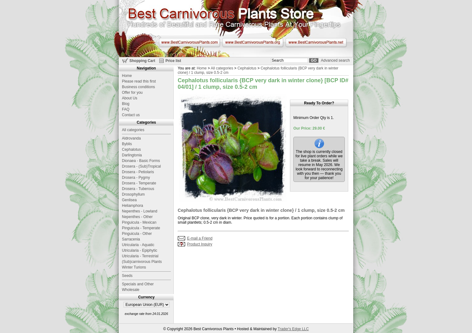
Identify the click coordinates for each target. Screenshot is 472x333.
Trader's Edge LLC (293, 329)
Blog (125, 104)
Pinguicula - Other (137, 233)
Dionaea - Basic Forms (141, 161)
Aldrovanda (131, 138)
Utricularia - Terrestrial (140, 256)
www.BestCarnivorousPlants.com (189, 42)
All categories (222, 68)
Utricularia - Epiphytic (139, 250)
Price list (173, 61)
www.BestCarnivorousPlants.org (252, 42)
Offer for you (132, 92)
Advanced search (335, 60)
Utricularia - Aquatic (138, 245)
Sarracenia (131, 239)
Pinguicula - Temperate (141, 228)
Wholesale (130, 290)
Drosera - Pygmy (136, 177)
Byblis (127, 144)
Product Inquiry (199, 244)
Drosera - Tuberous (138, 189)
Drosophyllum (133, 194)
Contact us (131, 115)
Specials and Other (138, 284)
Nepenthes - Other (137, 217)
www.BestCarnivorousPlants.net (316, 42)
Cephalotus (247, 68)
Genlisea (129, 200)
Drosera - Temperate (139, 183)
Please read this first (139, 81)
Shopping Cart (142, 61)
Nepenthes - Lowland (139, 211)
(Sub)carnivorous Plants (142, 261)
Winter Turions (134, 267)
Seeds (127, 276)
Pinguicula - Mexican (139, 222)
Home (202, 68)
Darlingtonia (132, 155)
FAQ (125, 109)
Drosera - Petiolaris (138, 172)
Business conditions (138, 87)
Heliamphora (132, 205)
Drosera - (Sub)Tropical (141, 166)
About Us (129, 98)
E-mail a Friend (199, 238)
